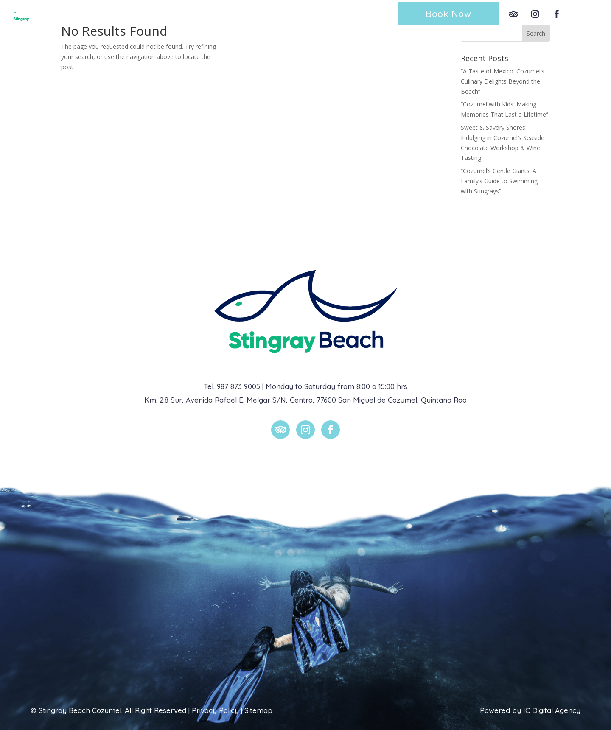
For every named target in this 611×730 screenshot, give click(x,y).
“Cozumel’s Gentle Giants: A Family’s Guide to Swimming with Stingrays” (499, 181)
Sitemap (258, 710)
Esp (584, 13)
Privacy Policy (215, 710)
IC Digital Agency (551, 710)
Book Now (448, 13)
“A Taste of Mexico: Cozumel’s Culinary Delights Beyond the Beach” (502, 81)
